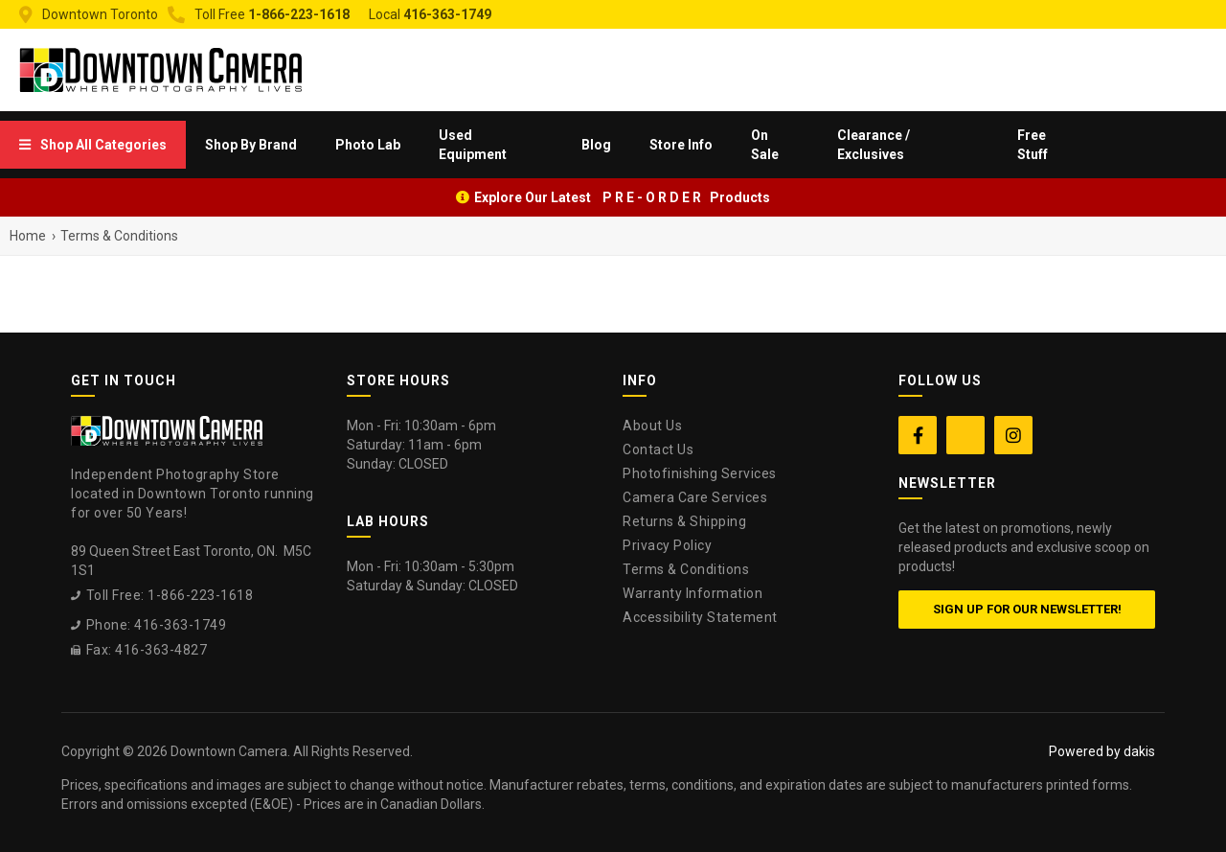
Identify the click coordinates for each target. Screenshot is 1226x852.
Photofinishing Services (700, 473)
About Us (652, 425)
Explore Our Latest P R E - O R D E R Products (622, 197)
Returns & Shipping (684, 521)
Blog (596, 144)
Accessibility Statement (700, 617)
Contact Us (658, 449)
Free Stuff (1032, 144)
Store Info (681, 144)
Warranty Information (692, 593)
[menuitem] (93, 145)
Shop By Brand (251, 144)
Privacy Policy (667, 545)
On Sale (765, 144)
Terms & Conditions (686, 569)
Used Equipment (473, 144)
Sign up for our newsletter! (1027, 609)
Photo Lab (367, 144)
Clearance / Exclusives (873, 144)
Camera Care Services (695, 497)
